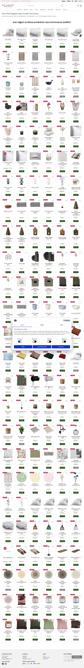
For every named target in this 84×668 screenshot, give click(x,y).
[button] (78, 6)
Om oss (44, 656)
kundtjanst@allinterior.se (7, 659)
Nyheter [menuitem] (19, 10)
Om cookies (45, 659)
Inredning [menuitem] (42, 10)
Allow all (61, 346)
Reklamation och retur (27, 659)
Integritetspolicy (46, 657)
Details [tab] (42, 325)
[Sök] (62, 5)
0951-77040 (4, 657)
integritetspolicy (70, 661)
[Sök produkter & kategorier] (45, 5)
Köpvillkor (25, 657)
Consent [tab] (22, 325)
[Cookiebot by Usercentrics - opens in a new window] (64, 321)
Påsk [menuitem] (31, 10)
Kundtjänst (25, 656)
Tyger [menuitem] (36, 10)
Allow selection (42, 346)
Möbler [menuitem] (26, 10)
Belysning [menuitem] (50, 10)
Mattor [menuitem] (65, 10)
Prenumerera (77, 657)
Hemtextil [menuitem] (58, 10)
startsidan (37, 16)
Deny (23, 346)
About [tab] (61, 325)
